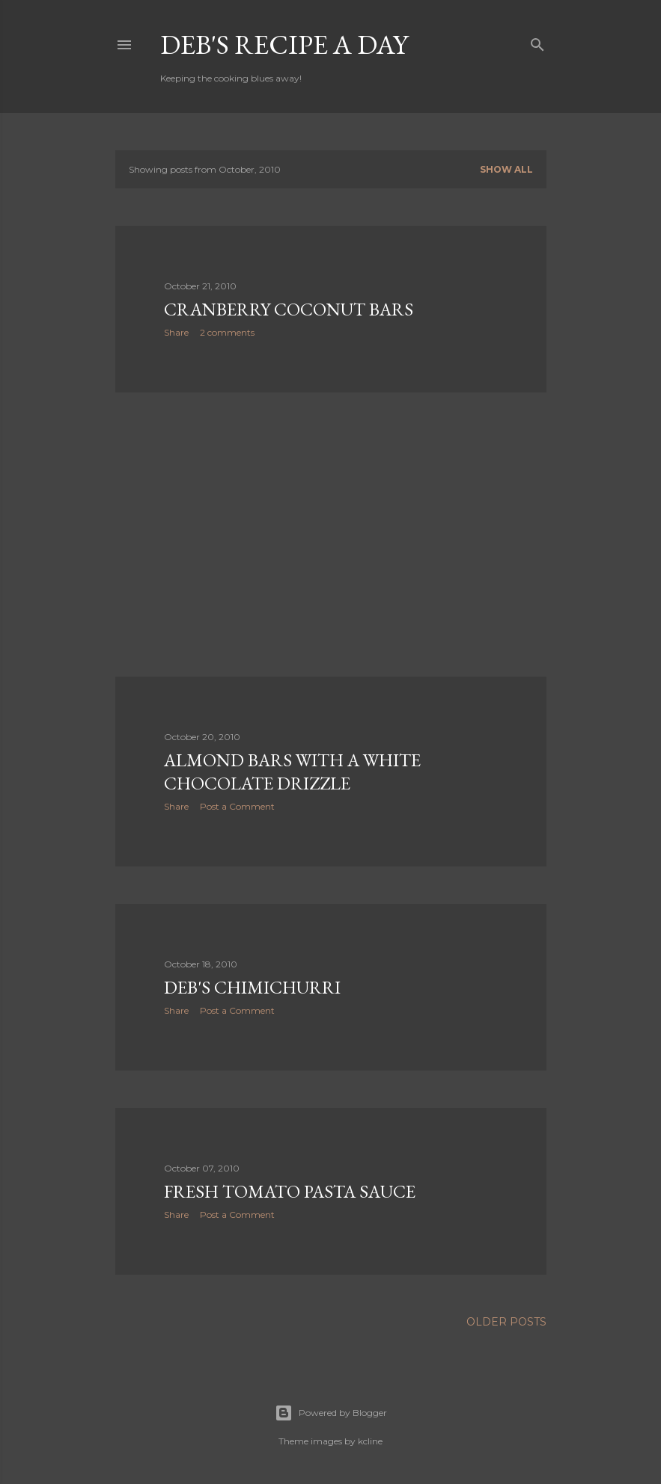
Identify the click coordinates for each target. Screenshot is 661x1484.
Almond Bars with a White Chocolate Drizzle (292, 771)
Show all (506, 169)
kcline (370, 1441)
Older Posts (506, 1321)
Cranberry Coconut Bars (288, 309)
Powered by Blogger (331, 1413)
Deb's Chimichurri (252, 987)
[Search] (537, 41)
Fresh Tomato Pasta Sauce (289, 1191)
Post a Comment (237, 806)
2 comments (227, 332)
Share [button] (176, 332)
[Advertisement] (330, 534)
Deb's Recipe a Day (284, 44)
